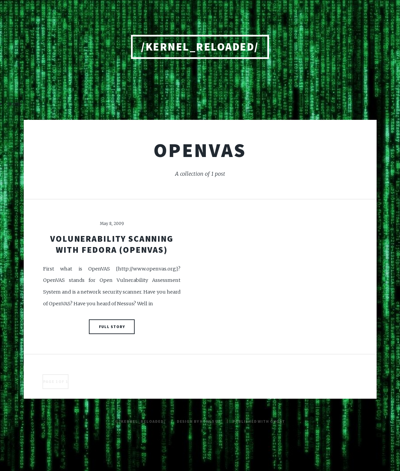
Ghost (277, 421)
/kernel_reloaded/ (200, 47)
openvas (200, 150)
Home (14, 104)
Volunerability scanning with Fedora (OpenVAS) (111, 244)
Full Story (112, 326)
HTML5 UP (210, 421)
